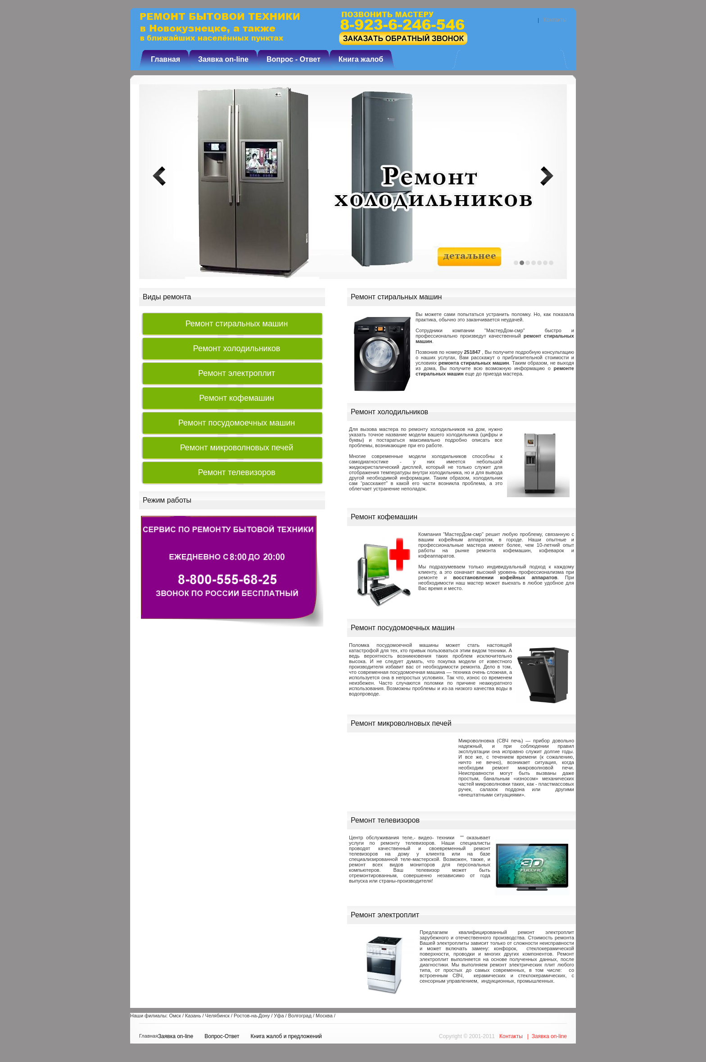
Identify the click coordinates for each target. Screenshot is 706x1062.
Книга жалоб (361, 59)
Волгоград (300, 1015)
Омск (175, 1015)
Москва (324, 1015)
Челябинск (217, 1015)
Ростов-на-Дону (252, 1015)
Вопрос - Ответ (294, 59)
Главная (165, 59)
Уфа (279, 1015)
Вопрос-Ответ (221, 1036)
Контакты (555, 20)
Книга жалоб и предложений (286, 1036)
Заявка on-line (223, 59)
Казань (193, 1015)
